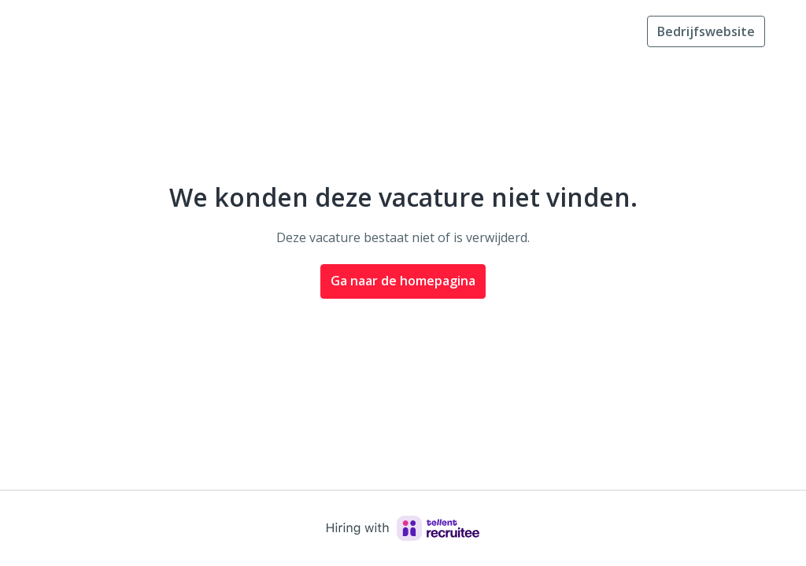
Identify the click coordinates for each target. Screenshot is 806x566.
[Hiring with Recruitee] (403, 528)
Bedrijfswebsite (706, 31)
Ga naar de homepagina (403, 280)
